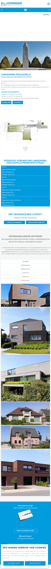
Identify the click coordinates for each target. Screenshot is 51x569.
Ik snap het (14, 563)
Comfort (25, 273)
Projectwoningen (14, 222)
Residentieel (25, 269)
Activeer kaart (46, 14)
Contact (17, 102)
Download (6, 102)
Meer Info (35, 563)
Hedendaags (25, 265)
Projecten (25, 280)
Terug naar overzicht (36, 222)
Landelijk (25, 276)
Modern (25, 261)
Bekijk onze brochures (25, 530)
